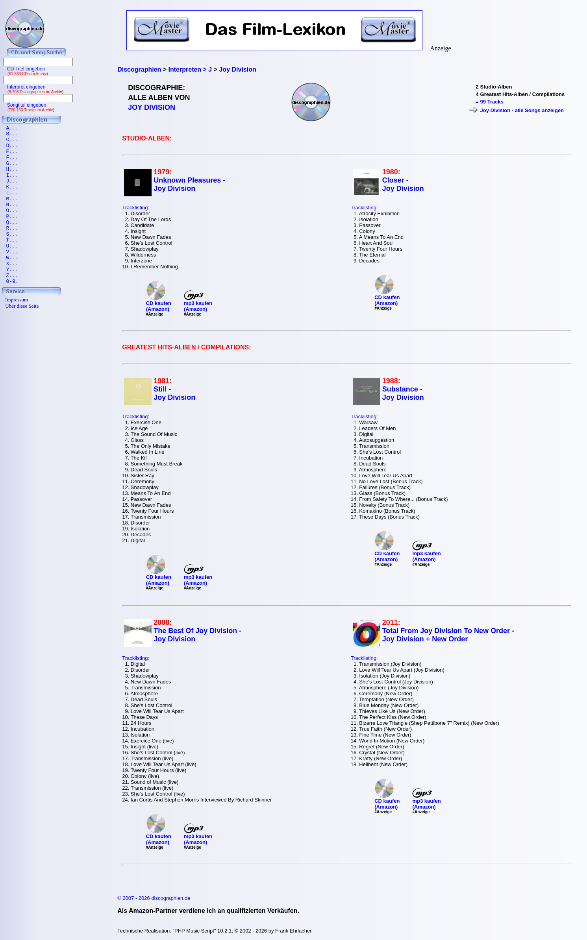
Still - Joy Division (174, 393)
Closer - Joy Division (403, 184)
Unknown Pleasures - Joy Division (189, 184)
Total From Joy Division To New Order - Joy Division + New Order (448, 635)
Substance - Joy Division (403, 393)
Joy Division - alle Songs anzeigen (522, 110)
